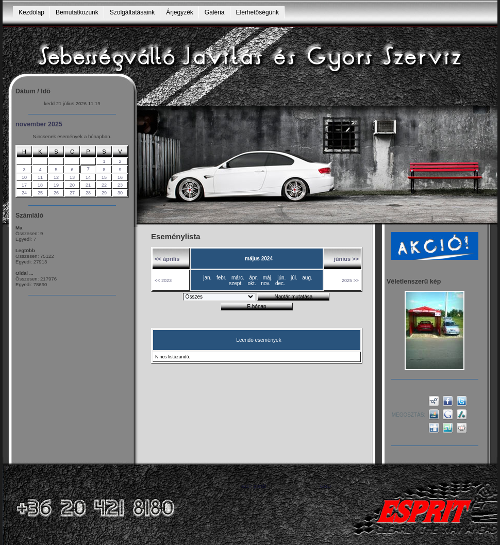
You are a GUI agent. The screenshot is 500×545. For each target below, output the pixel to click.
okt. (252, 283)
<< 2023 (163, 280)
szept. (236, 283)
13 (72, 177)
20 (72, 185)
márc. (237, 277)
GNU (325, 486)
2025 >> (350, 280)
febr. (221, 277)
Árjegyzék (179, 12)
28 (88, 192)
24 (24, 192)
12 (56, 177)
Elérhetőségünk (257, 12)
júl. (294, 277)
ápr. (253, 277)
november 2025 (38, 124)
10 (24, 177)
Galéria (215, 12)
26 (56, 192)
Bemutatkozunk (77, 12)
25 (40, 192)
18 (40, 185)
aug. (307, 277)
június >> (346, 259)
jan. (207, 277)
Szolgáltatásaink (132, 12)
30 (120, 192)
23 (120, 185)
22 (104, 185)
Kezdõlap (31, 12)
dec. (280, 283)
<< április (167, 259)
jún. (281, 277)
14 (88, 177)
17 (24, 185)
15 (104, 177)
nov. (265, 283)
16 (120, 177)
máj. (268, 277)
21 (88, 185)
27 (72, 192)
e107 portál (253, 486)
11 (40, 177)
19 (56, 185)
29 (104, 192)
